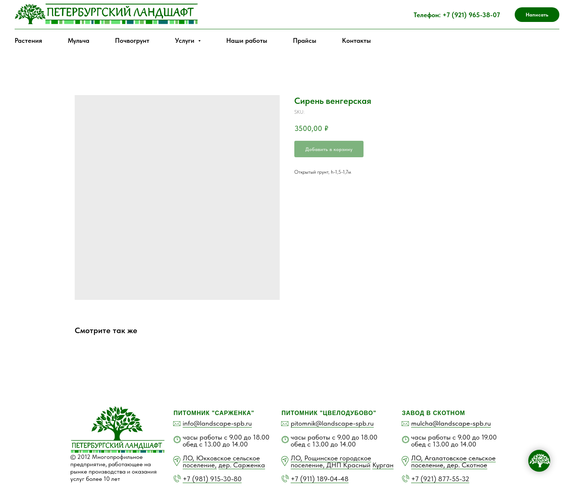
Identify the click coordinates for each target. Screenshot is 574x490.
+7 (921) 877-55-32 (440, 479)
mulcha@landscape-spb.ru (451, 423)
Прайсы (304, 40)
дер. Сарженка (242, 465)
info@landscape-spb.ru (217, 423)
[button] (537, 14)
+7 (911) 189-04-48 (319, 479)
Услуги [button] (185, 40)
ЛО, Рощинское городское (331, 458)
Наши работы (246, 40)
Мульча (78, 40)
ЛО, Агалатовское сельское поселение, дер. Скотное (453, 461)
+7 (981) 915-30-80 (212, 479)
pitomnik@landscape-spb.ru (332, 423)
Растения (28, 40)
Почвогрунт (132, 40)
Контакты (356, 40)
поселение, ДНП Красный (330, 465)
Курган (383, 465)
